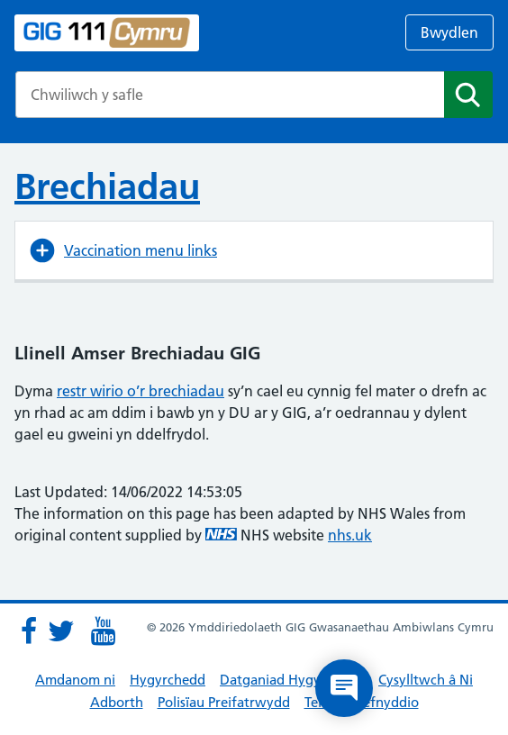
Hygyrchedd (167, 679)
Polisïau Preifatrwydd (224, 702)
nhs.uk (350, 535)
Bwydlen (449, 32)
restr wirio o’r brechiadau (140, 391)
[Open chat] (344, 688)
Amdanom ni (75, 679)
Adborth (116, 702)
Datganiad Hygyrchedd (292, 679)
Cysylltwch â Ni (425, 679)
